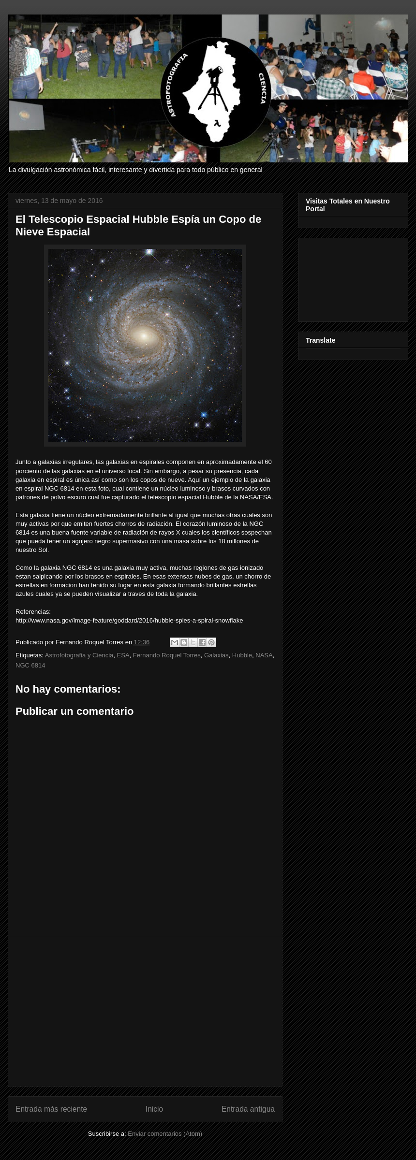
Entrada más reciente (51, 1109)
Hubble (242, 655)
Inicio (154, 1109)
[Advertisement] (145, 1011)
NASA (263, 655)
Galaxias (216, 655)
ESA (123, 655)
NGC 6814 (30, 665)
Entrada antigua (248, 1109)
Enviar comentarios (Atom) (165, 1133)
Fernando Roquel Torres (167, 655)
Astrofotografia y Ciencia (79, 655)
